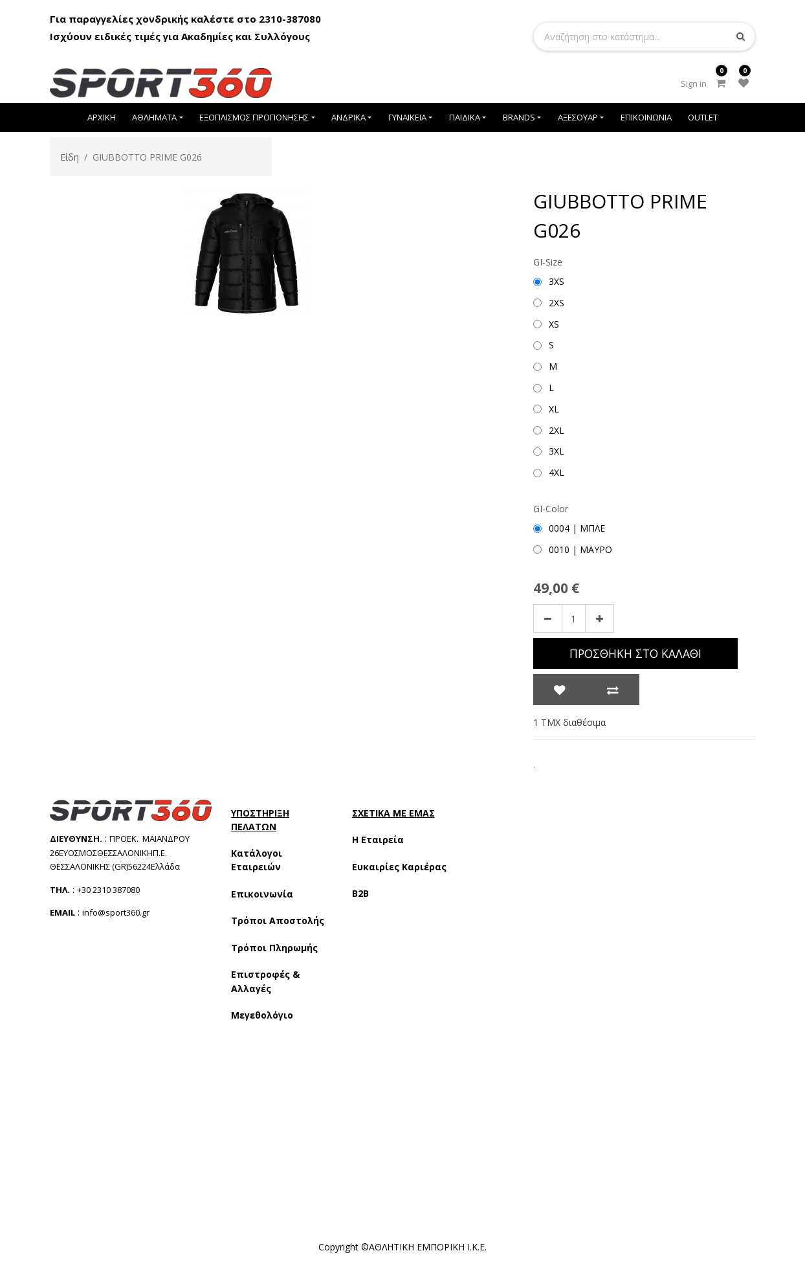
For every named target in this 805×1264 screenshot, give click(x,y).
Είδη (69, 157)
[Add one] (599, 618)
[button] (559, 689)
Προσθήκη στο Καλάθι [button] (635, 653)
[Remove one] (547, 618)
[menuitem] (101, 117)
